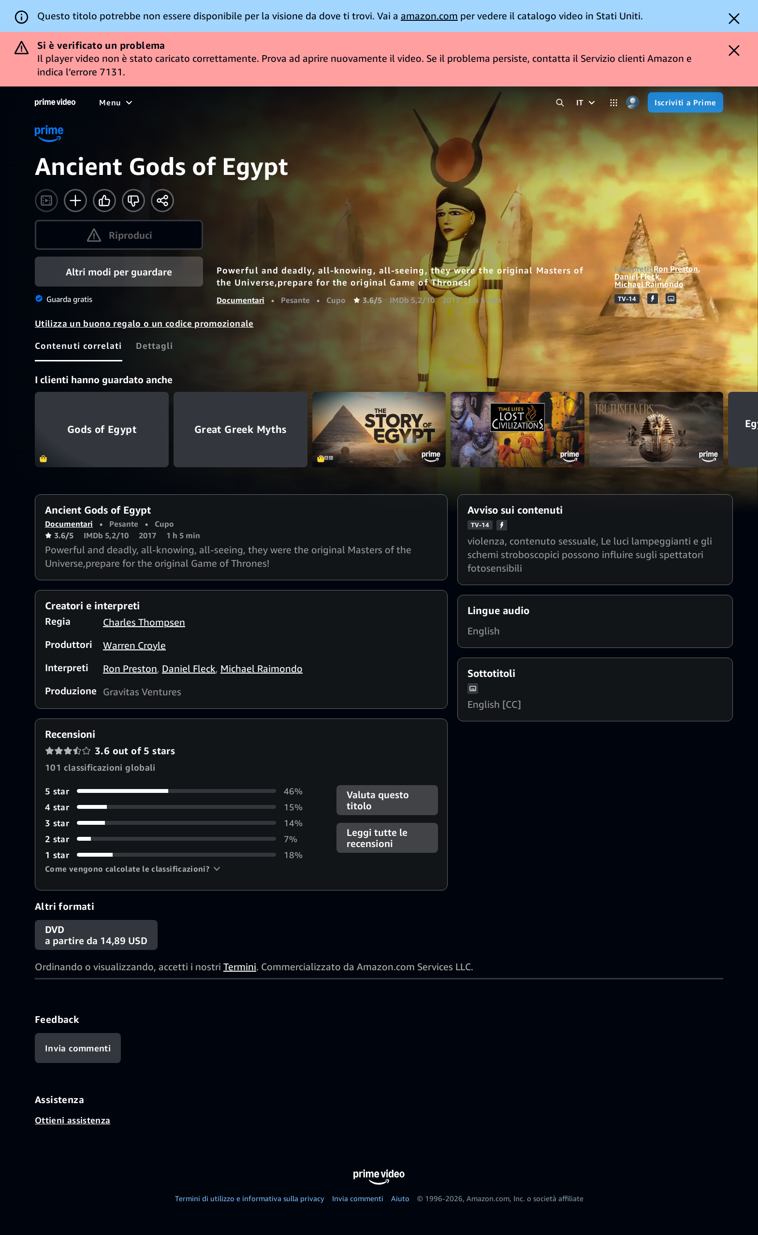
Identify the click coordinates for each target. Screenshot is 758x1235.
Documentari (240, 300)
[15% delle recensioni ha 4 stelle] (179, 807)
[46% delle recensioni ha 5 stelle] (179, 791)
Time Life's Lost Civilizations (517, 429)
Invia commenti (357, 1198)
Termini (239, 966)
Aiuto (400, 1198)
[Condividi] (162, 200)
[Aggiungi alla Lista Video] (75, 200)
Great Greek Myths (240, 429)
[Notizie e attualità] (345, 102)
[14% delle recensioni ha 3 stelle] (179, 823)
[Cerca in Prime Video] (560, 103)
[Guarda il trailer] (46, 200)
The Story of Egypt (379, 429)
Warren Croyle (134, 645)
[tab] (78, 345)
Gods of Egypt (102, 429)
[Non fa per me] (133, 200)
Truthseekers (656, 429)
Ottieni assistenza (72, 1120)
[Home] (55, 102)
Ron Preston (676, 268)
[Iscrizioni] (483, 102)
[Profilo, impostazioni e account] (632, 103)
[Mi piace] (104, 200)
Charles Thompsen (144, 622)
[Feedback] (78, 1048)
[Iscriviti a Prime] (685, 102)
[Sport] (285, 102)
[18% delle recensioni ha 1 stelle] (179, 855)
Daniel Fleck (636, 276)
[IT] (586, 102)
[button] (132, 869)
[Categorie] (613, 103)
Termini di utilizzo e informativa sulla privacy (249, 1198)
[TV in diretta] (419, 102)
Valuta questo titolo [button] (378, 800)
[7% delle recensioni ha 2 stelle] (179, 839)
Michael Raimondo (649, 284)
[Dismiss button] (734, 18)
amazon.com (429, 15)
